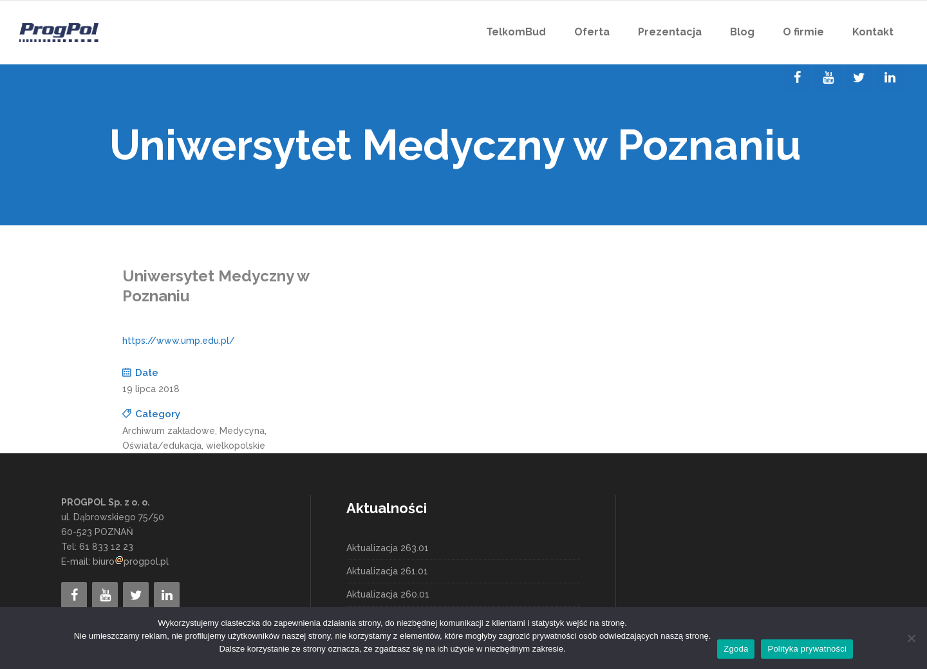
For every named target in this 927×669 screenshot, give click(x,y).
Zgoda (736, 649)
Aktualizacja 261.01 (387, 571)
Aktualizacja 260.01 (387, 594)
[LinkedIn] (890, 77)
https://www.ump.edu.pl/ (178, 340)
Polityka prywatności (807, 649)
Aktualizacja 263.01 (387, 548)
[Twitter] (859, 77)
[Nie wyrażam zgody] (910, 638)
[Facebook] (797, 77)
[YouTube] (828, 77)
